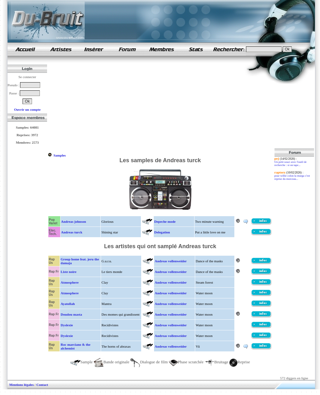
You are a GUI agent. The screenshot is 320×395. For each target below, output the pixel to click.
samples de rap (25, 49)
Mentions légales (21, 385)
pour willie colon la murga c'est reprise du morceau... (292, 177)
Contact (42, 385)
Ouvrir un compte (27, 109)
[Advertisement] (117, 104)
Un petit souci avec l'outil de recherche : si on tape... (291, 163)
